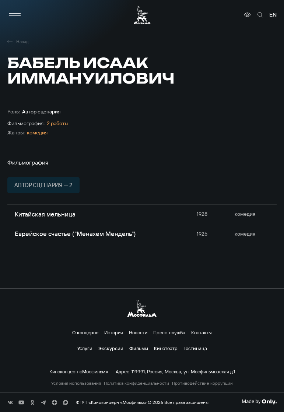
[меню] (14, 14)
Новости (138, 332)
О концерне (85, 332)
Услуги (84, 348)
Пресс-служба (169, 332)
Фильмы (138, 348)
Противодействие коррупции (202, 383)
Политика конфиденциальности (136, 383)
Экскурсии (110, 348)
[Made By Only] (259, 402)
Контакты (201, 332)
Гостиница (195, 348)
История (113, 332)
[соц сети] (10, 402)
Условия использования (76, 383)
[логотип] (142, 15)
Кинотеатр (166, 348)
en (273, 14)
